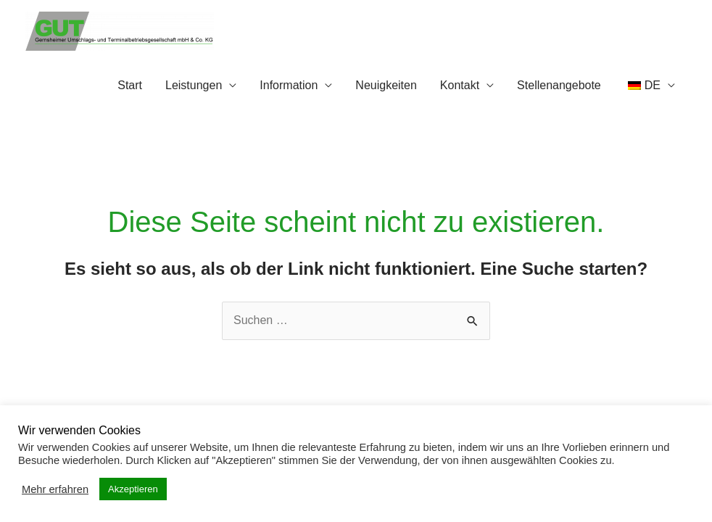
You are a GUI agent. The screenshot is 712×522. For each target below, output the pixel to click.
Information (289, 85)
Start (129, 85)
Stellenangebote (559, 85)
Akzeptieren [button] (133, 489)
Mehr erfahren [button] (55, 489)
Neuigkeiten (386, 85)
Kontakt (459, 85)
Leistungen (193, 85)
